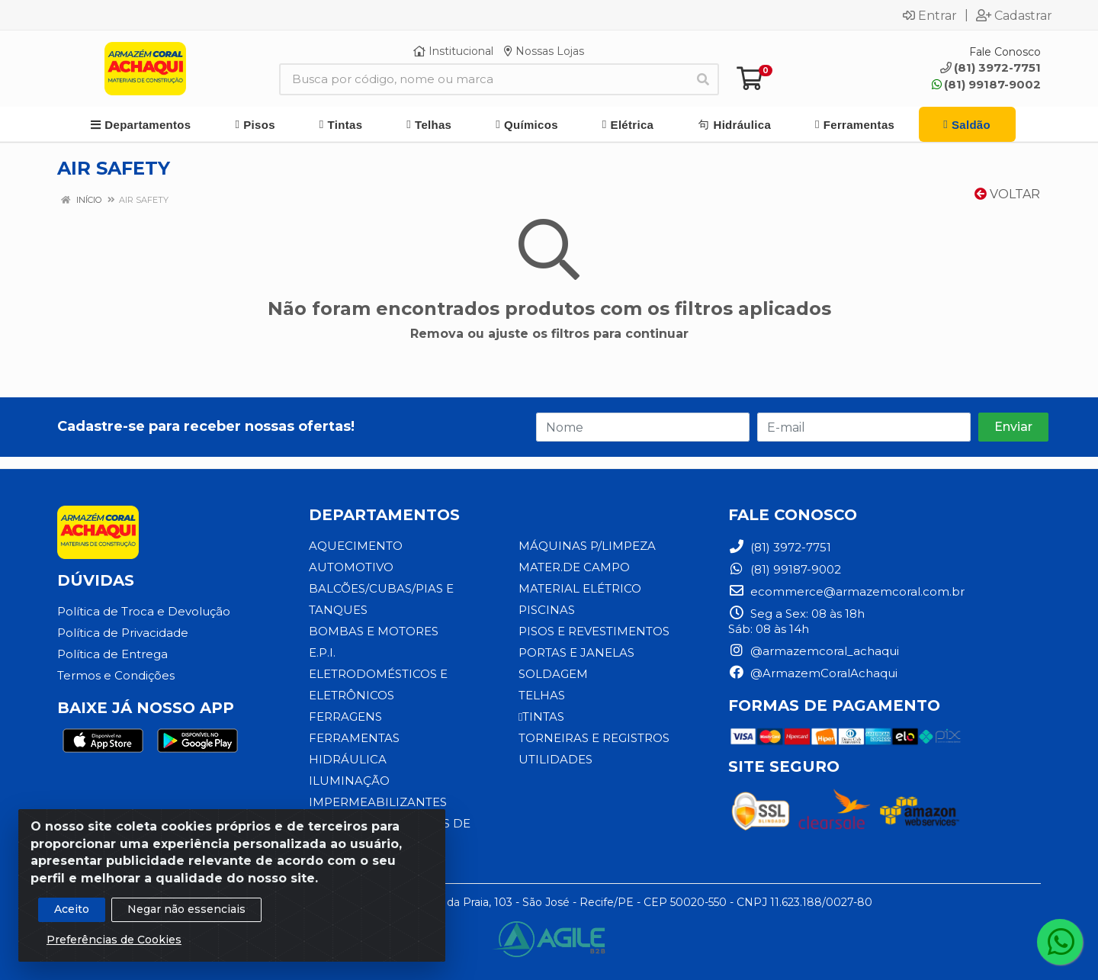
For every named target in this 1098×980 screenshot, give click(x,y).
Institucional (453, 51)
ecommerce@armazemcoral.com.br (846, 591)
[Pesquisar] (703, 79)
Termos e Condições (116, 675)
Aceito (71, 921)
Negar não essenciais (186, 921)
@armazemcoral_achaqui (813, 651)
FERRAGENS (345, 716)
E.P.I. (322, 652)
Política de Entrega (112, 654)
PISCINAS (546, 609)
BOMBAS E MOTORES (373, 631)
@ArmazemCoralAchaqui (812, 673)
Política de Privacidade (122, 632)
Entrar (930, 15)
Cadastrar (1014, 15)
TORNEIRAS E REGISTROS (593, 738)
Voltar (1007, 194)
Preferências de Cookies (114, 952)
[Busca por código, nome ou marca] (483, 79)
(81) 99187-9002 (986, 84)
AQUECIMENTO (356, 545)
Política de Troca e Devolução (143, 611)
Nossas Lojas (544, 51)
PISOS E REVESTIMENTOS (593, 631)
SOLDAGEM (553, 674)
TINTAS (541, 716)
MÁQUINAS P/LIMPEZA (587, 545)
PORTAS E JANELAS (576, 652)
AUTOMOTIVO (351, 567)
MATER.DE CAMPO (574, 567)
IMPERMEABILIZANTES (378, 802)
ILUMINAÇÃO (349, 780)
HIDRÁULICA (348, 759)
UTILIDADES (555, 759)
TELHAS (541, 695)
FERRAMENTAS (354, 738)
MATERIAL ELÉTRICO (579, 588)
